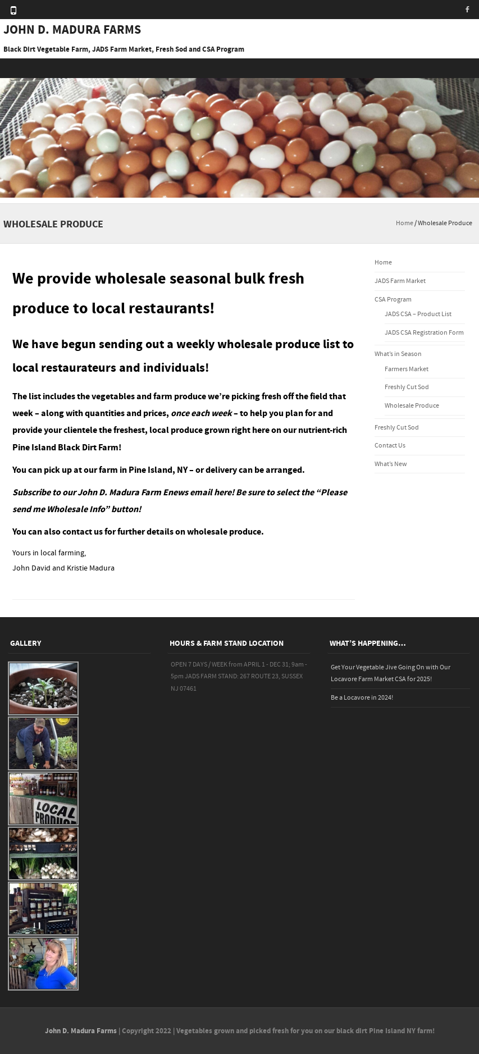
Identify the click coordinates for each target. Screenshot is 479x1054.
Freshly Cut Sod (407, 387)
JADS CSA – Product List (418, 314)
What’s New (391, 464)
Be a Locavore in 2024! (362, 697)
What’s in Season (398, 354)
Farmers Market (406, 369)
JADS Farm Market (400, 281)
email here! (212, 492)
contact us (82, 532)
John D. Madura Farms (81, 1031)
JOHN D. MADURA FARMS (72, 30)
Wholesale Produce (412, 405)
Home (404, 223)
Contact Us (390, 445)
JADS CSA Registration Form (424, 332)
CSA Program (393, 299)
